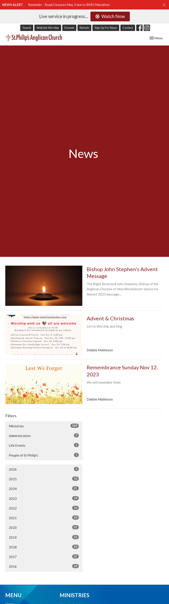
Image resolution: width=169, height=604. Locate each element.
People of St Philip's (44, 455)
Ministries (44, 426)
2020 (44, 527)
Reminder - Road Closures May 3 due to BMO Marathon (69, 5)
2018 (44, 547)
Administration (44, 435)
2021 (44, 517)
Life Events (44, 445)
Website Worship (48, 27)
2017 (44, 556)
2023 (44, 498)
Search (26, 27)
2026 (44, 469)
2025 (44, 479)
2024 (44, 488)
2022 (44, 508)
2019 (44, 537)
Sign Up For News (106, 27)
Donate (69, 27)
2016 (44, 566)
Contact (128, 27)
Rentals (84, 27)
